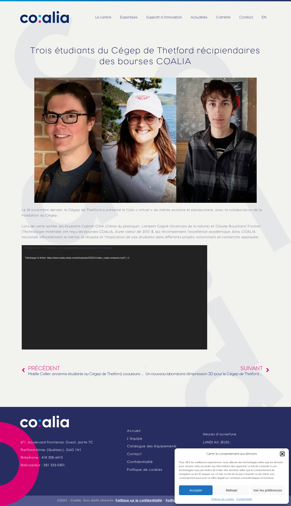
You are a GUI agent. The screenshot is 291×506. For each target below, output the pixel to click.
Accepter (195, 490)
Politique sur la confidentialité (139, 500)
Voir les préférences (267, 490)
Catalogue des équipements (152, 446)
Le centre (103, 17)
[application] (114, 297)
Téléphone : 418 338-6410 (41, 457)
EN (264, 17)
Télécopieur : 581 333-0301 (42, 465)
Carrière (223, 17)
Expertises (128, 17)
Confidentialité (244, 499)
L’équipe (134, 439)
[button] (282, 454)
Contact (246, 17)
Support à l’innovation (164, 17)
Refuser (232, 490)
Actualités (199, 17)
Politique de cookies (222, 499)
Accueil (133, 431)
